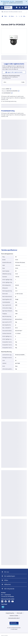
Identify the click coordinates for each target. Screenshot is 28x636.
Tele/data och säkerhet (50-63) (6, 16)
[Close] (26, 1)
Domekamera (22, 16)
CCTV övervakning (17, 16)
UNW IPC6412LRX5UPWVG (25, 16)
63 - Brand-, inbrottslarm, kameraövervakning (12, 16)
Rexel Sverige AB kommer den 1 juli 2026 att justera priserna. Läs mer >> (13, 3)
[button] (14, 82)
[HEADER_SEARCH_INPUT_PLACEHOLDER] (14, 11)
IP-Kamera (19, 16)
